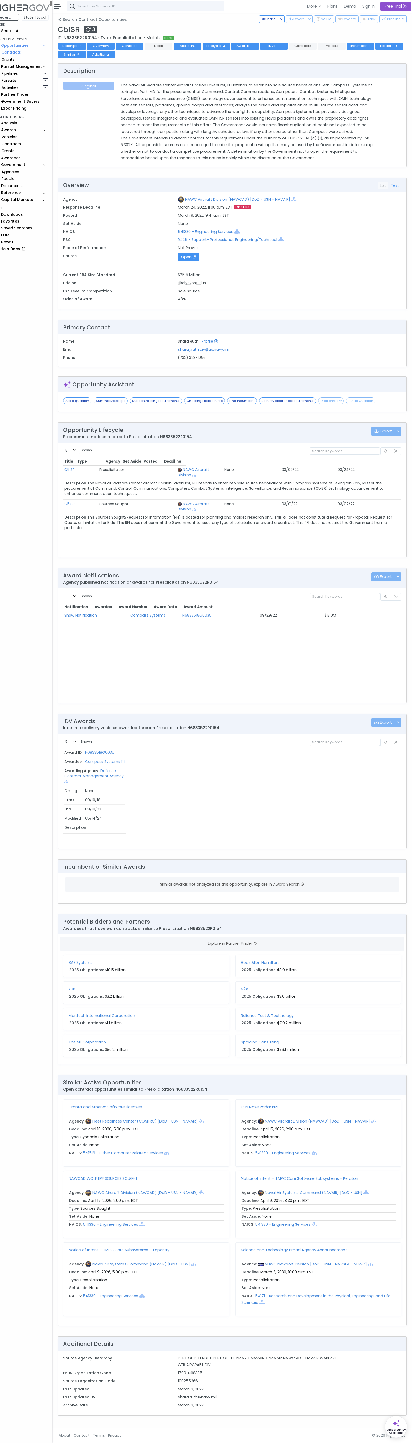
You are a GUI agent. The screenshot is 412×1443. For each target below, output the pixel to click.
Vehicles (20, 136)
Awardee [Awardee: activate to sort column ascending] (150, 608)
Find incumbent (252, 402)
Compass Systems (158, 616)
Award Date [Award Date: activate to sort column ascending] (290, 608)
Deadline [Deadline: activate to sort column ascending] (361, 463)
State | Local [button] (45, 17)
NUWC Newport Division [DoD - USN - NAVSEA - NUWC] (321, 1265)
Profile (217, 342)
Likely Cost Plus (199, 284)
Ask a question (88, 402)
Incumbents (371, 46)
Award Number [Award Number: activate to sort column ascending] (226, 608)
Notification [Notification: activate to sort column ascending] (87, 608)
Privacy (125, 1435)
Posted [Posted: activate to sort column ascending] (317, 463)
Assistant (198, 46)
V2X (249, 990)
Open (195, 258)
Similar (111, 54)
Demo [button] (350, 6)
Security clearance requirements (298, 402)
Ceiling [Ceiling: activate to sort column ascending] (298, 754)
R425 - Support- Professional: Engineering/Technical (234, 241)
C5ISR (80, 471)
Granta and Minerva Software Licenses (116, 1108)
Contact (92, 1435)
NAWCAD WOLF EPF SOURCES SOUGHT (113, 1179)
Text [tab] (395, 186)
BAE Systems (91, 963)
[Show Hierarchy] (300, 200)
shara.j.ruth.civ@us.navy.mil (210, 351)
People (18, 178)
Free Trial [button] (396, 6)
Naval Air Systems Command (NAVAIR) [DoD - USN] (319, 1194)
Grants (18, 59)
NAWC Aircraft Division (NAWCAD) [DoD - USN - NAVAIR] (244, 200)
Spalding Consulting (265, 1043)
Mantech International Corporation (112, 1017)
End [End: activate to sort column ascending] (347, 754)
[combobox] (156, 6)
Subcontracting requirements (166, 402)
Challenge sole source (215, 402)
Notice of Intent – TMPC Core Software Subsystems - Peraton (304, 1179)
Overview (112, 46)
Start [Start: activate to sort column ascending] (325, 754)
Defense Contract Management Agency (219, 762)
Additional (140, 54)
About (75, 1435)
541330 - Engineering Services (212, 233)
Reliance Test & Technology (272, 1017)
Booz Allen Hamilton (265, 963)
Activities (20, 87)
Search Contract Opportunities (103, 19)
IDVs (284, 46)
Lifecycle (227, 46)
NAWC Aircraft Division (187, 471)
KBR (82, 990)
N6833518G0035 (226, 616)
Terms (110, 1435)
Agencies (21, 171)
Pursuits (19, 80)
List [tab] (383, 186)
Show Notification (91, 616)
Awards (255, 46)
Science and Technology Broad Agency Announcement (299, 1251)
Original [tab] (98, 86)
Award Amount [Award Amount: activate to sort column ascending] (349, 608)
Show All (234, 160)
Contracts (22, 52)
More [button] (312, 6)
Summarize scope (121, 402)
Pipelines (20, 73)
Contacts (140, 46)
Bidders (83, 54)
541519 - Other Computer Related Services (134, 1154)
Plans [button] (332, 6)
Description (82, 46)
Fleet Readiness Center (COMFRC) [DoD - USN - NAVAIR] (155, 1122)
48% (189, 300)
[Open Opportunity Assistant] (396, 1427)
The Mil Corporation (98, 1043)
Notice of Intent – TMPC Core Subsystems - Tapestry (129, 1251)
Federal (16, 17)
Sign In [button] (368, 6)
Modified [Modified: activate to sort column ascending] (378, 754)
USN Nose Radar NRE (265, 1108)
